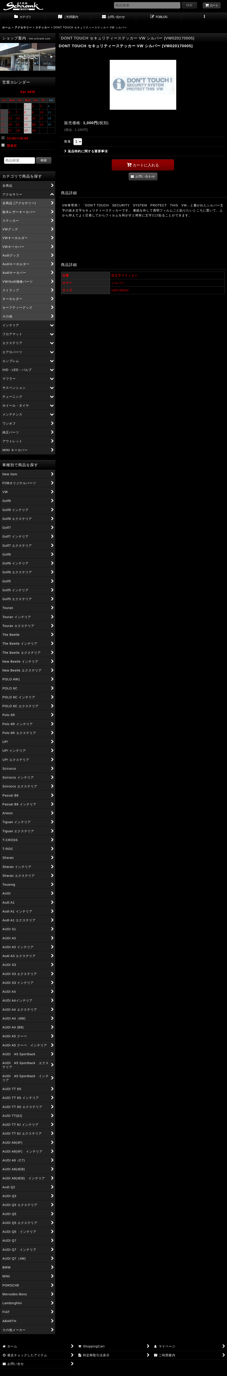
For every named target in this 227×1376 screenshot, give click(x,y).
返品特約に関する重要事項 (86, 151)
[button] (204, 17)
